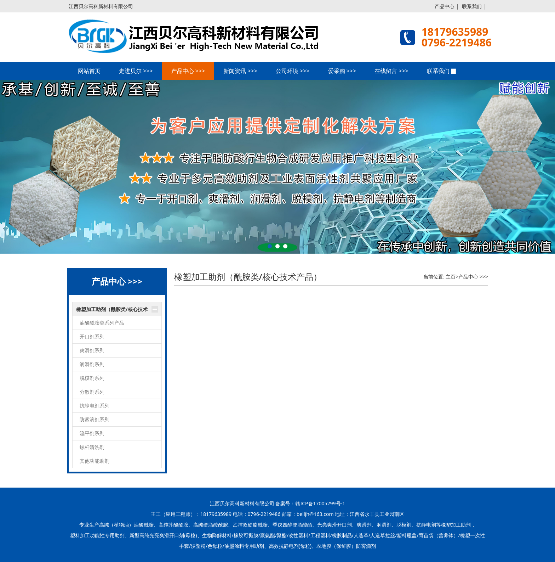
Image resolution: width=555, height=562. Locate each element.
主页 (451, 276)
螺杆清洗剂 (92, 447)
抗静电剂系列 (94, 405)
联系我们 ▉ (442, 71)
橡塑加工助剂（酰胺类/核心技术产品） (112, 311)
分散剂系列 (92, 391)
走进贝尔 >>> (136, 71)
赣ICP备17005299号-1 (320, 503)
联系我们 (472, 6)
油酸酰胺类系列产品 (102, 322)
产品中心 (444, 6)
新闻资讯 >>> (240, 71)
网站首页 (89, 71)
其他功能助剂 (94, 460)
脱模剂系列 (92, 378)
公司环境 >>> (293, 71)
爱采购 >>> (342, 71)
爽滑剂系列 (92, 350)
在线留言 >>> (391, 71)
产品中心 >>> (188, 71)
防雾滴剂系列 (94, 419)
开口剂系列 (92, 336)
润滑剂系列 (92, 364)
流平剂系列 (92, 433)
